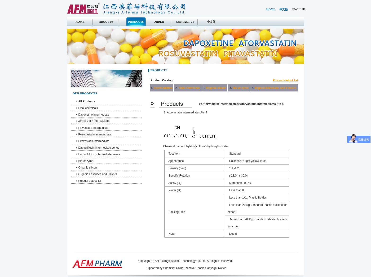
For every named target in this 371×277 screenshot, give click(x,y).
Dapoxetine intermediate (93, 114)
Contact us (185, 21)
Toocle (200, 268)
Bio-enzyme (85, 161)
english (298, 9)
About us (106, 21)
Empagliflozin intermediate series (99, 154)
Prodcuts (136, 21)
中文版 (283, 9)
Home (79, 21)
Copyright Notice (215, 268)
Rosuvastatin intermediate (94, 134)
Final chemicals (88, 108)
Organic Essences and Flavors (97, 174)
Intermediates (163, 88)
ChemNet (169, 268)
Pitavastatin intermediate (93, 141)
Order (159, 21)
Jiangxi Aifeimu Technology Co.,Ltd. (184, 261)
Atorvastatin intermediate (94, 121)
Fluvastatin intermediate (93, 128)
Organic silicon (87, 167)
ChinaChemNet (185, 268)
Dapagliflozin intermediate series (98, 147)
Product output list (89, 180)
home (270, 9)
